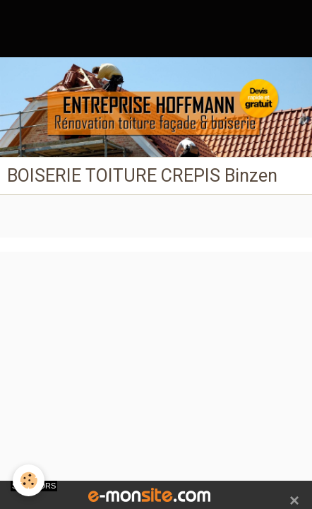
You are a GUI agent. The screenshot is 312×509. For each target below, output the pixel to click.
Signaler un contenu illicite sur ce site (157, 287)
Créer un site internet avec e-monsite (154, 265)
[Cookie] (28, 480)
